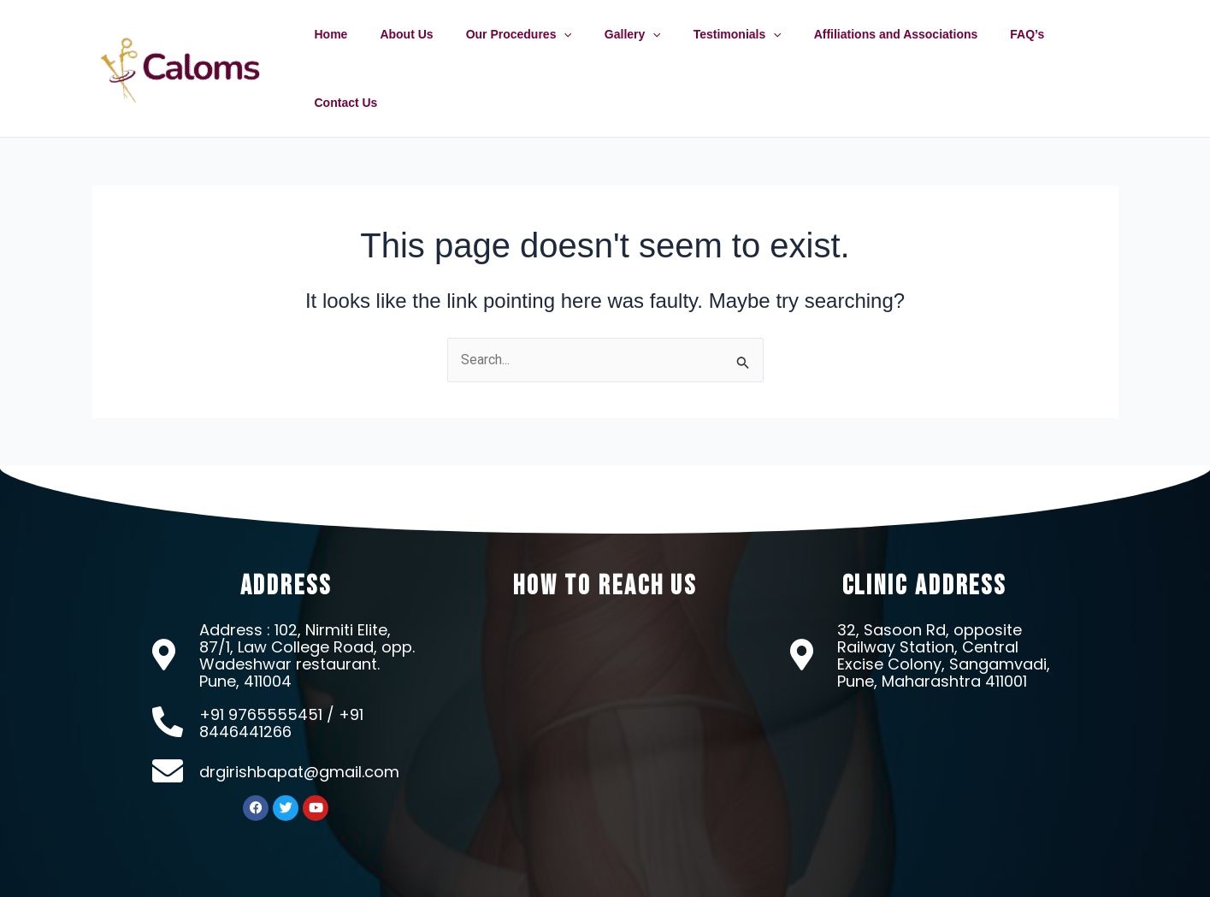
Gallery (633, 50)
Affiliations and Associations (879, 50)
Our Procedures (528, 50)
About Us (424, 50)
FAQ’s (1002, 50)
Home (357, 50)
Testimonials (729, 50)
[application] (573, 50)
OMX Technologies (799, 879)
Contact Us (1075, 50)
